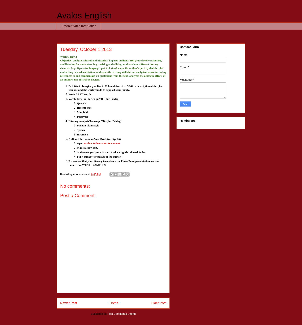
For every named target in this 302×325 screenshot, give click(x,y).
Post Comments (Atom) (121, 313)
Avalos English (84, 15)
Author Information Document (102, 143)
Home (114, 303)
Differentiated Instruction (78, 26)
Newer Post (68, 303)
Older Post (158, 303)
